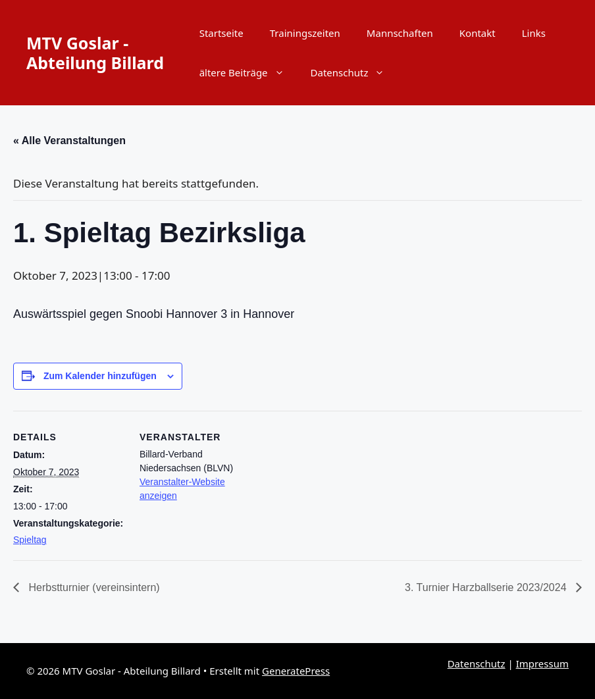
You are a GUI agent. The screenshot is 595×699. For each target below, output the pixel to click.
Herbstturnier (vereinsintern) (93, 587)
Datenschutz (354, 72)
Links (534, 32)
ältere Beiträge (248, 72)
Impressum (542, 663)
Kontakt (477, 32)
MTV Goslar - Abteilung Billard (95, 53)
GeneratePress (296, 670)
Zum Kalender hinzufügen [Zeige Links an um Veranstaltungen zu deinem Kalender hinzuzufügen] (100, 376)
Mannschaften (400, 32)
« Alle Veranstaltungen (69, 140)
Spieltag (30, 539)
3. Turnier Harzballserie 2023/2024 (487, 587)
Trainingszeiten (305, 32)
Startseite (221, 32)
